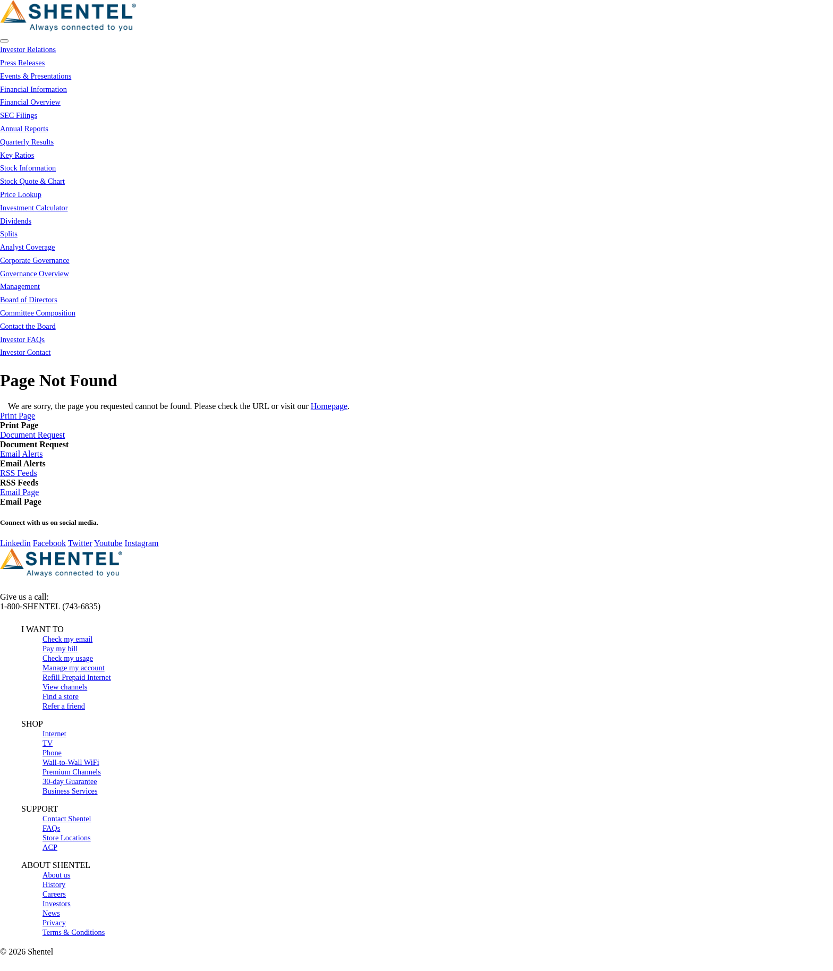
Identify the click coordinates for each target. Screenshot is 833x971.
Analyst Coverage (27, 247)
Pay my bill (60, 648)
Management (20, 286)
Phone (52, 752)
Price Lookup (20, 194)
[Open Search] (4, 40)
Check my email (67, 639)
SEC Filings (18, 115)
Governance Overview (34, 273)
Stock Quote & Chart (32, 181)
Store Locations (66, 837)
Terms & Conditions (73, 932)
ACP (49, 847)
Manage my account (73, 667)
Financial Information (33, 89)
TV (47, 743)
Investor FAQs (22, 339)
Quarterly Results (27, 142)
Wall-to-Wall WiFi (70, 762)
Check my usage (67, 658)
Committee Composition (37, 313)
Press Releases (22, 62)
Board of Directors (28, 299)
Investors (56, 903)
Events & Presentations (35, 76)
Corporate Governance (35, 260)
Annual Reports (24, 128)
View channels (64, 687)
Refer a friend (63, 706)
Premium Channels (71, 772)
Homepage (329, 406)
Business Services (70, 791)
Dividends (15, 221)
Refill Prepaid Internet (76, 677)
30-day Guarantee (69, 781)
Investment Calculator (33, 207)
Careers (54, 894)
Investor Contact (25, 352)
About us (56, 875)
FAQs (51, 828)
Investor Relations (28, 49)
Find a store (60, 696)
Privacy (54, 922)
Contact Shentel (66, 818)
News (51, 913)
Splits (9, 233)
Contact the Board (28, 326)
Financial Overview (30, 102)
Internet (54, 733)
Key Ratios (17, 155)
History (53, 884)
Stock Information (28, 168)
